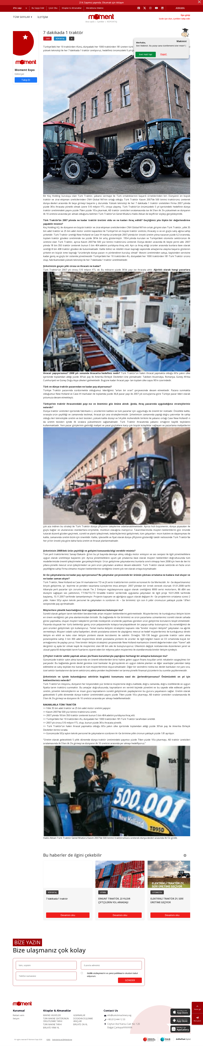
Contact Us (111, 1010)
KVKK (48, 1039)
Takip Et (25, 79)
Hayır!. (163, 54)
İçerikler (100, 21)
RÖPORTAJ (112, 21)
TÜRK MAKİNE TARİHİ (52, 1024)
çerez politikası (115, 973)
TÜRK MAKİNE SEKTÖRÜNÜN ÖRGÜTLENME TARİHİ (56, 1020)
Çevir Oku (53, 8)
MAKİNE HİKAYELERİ (52, 1015)
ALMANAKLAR (79, 1015)
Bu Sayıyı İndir (38, 8)
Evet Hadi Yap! (145, 54)
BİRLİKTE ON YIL (80, 1024)
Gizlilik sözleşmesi (95, 973)
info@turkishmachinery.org (119, 1015)
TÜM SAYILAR (23, 17)
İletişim (16, 1018)
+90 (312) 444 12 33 (116, 1019)
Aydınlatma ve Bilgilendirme (62, 1039)
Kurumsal (19, 1010)
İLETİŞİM (42, 17)
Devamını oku (67, 915)
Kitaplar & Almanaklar (72, 8)
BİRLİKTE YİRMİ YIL (51, 1027)
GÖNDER (130, 980)
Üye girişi (185, 15)
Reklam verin (18, 1015)
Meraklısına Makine (94, 8)
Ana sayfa (89, 21)
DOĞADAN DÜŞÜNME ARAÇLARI (83, 1020)
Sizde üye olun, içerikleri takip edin (174, 18)
